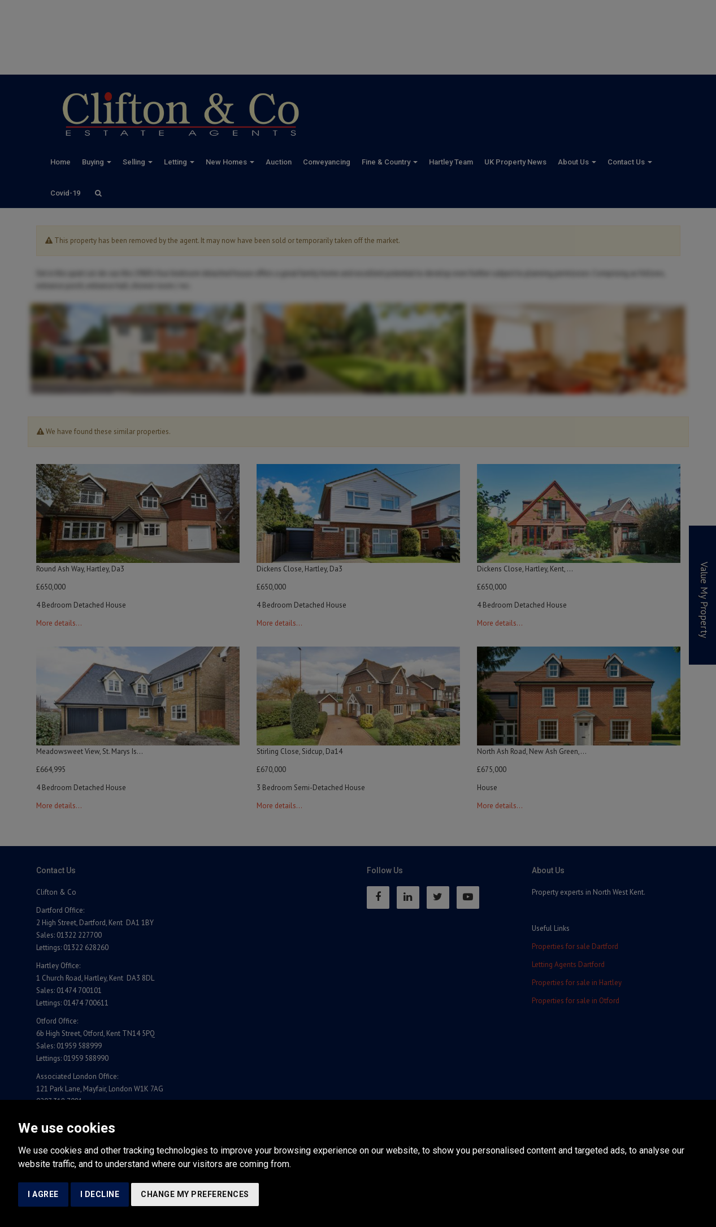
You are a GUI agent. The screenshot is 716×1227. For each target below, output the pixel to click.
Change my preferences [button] (195, 1194)
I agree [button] (43, 1194)
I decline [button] (100, 1194)
